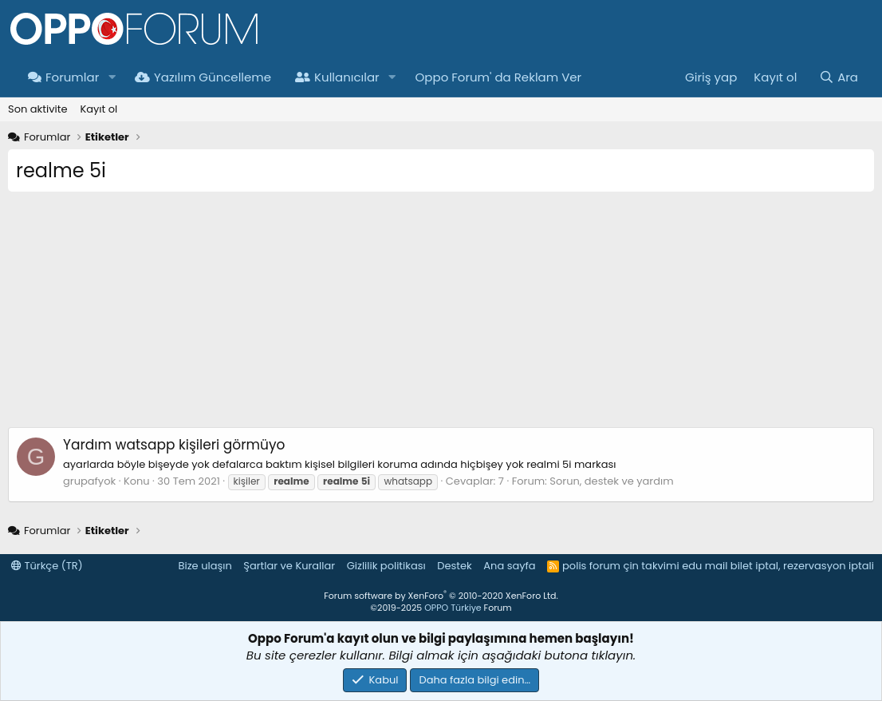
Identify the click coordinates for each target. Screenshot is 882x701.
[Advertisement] (441, 315)
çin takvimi (651, 565)
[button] (111, 77)
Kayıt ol (98, 109)
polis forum (591, 565)
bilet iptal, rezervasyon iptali (802, 565)
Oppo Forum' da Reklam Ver (498, 77)
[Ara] (838, 77)
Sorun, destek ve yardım (611, 481)
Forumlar (63, 77)
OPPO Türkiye (452, 607)
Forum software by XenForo (440, 595)
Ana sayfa (509, 565)
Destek (454, 565)
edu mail (704, 565)
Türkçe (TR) (47, 565)
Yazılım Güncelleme (203, 77)
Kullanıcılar (337, 77)
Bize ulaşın (205, 565)
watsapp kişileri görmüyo (174, 444)
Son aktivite (37, 109)
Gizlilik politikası (386, 565)
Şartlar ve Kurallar (289, 565)
